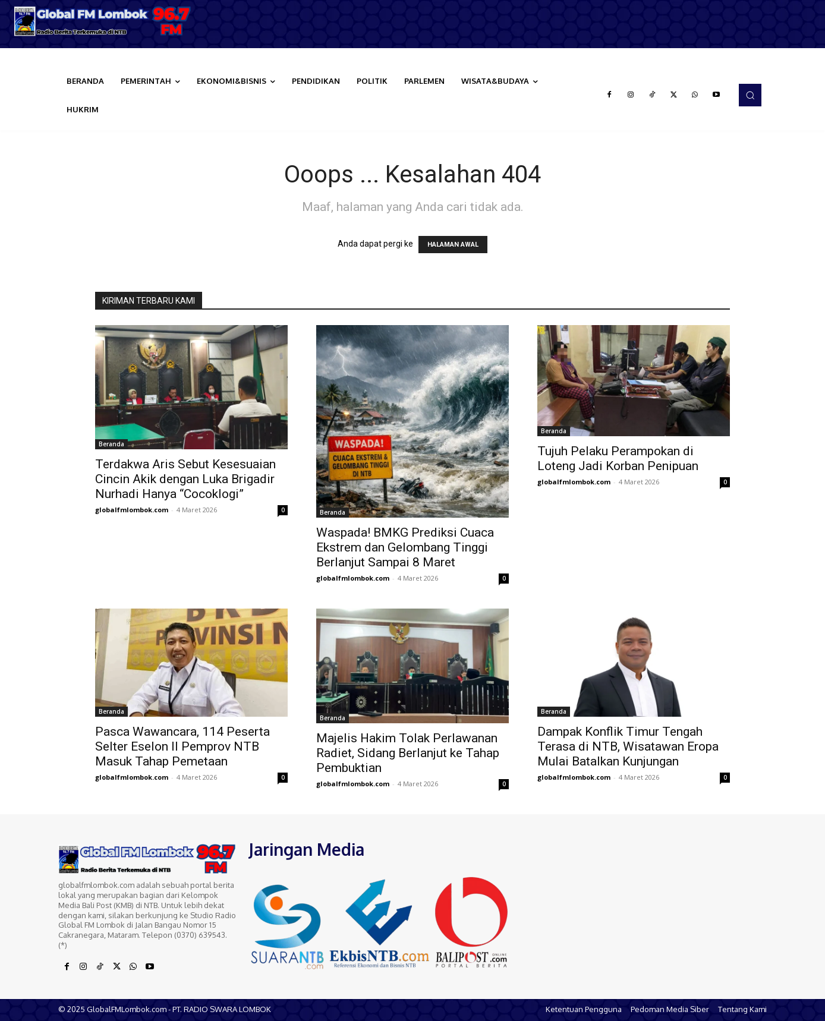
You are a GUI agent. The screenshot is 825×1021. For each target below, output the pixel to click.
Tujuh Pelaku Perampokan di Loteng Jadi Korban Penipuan (617, 458)
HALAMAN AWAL (452, 244)
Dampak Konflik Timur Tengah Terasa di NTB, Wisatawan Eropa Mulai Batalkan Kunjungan (628, 746)
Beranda (111, 444)
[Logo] (103, 21)
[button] (750, 95)
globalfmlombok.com (131, 509)
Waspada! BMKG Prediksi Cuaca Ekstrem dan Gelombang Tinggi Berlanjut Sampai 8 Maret (405, 547)
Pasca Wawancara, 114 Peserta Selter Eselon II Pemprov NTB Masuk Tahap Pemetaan (182, 746)
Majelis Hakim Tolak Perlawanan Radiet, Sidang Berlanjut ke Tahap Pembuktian (407, 753)
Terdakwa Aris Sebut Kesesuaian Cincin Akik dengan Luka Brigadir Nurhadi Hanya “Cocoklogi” (185, 479)
